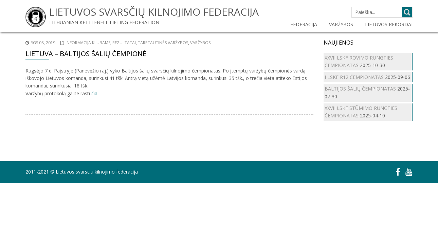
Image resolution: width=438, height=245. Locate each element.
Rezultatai (124, 43)
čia (94, 93)
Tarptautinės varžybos (163, 43)
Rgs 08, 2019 (43, 43)
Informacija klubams (88, 43)
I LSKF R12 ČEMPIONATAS (354, 77)
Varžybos (200, 43)
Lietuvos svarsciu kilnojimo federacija (97, 171)
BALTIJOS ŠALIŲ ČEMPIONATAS (360, 88)
